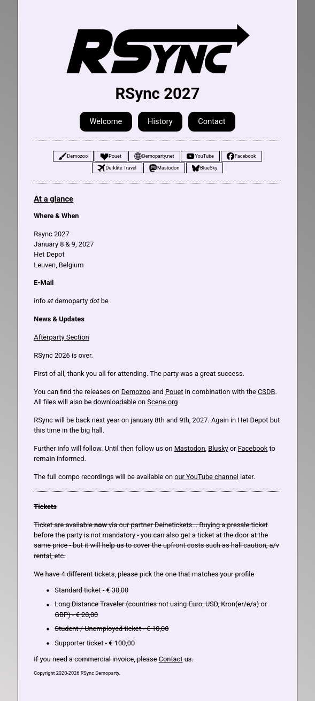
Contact (171, 659)
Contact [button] (211, 121)
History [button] (160, 121)
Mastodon (189, 448)
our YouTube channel (206, 477)
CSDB (266, 392)
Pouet (174, 392)
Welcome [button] (106, 121)
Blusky (218, 448)
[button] (73, 156)
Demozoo (136, 392)
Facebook (253, 448)
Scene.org (162, 402)
